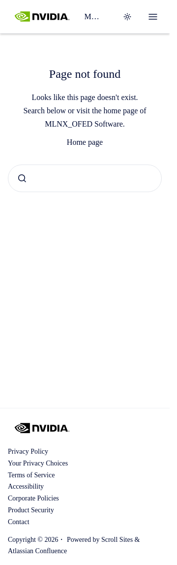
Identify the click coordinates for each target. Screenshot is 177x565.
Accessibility (26, 486)
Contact (19, 522)
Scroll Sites (117, 539)
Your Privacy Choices (38, 463)
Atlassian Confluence (37, 551)
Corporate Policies (33, 498)
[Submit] (22, 178)
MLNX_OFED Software (93, 16)
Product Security (31, 510)
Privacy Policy (28, 451)
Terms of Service (31, 475)
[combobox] (84, 178)
